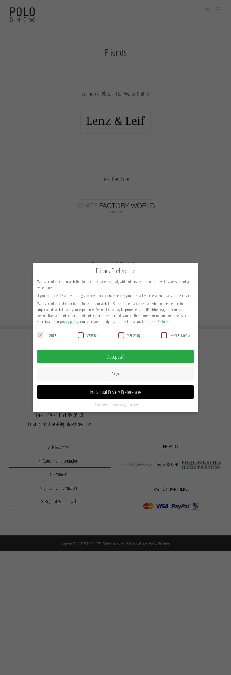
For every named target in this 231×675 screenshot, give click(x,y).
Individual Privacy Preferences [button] (116, 389)
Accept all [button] (115, 354)
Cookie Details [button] (101, 403)
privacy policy (69, 319)
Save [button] (116, 372)
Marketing (129, 333)
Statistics (87, 333)
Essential (47, 333)
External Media (175, 333)
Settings (163, 319)
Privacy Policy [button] (119, 403)
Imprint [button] (134, 403)
